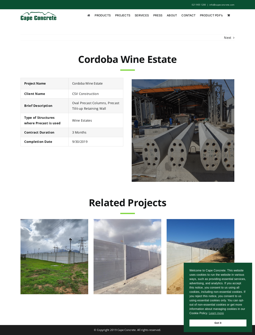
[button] (134, 131)
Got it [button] (217, 322)
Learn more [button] (216, 313)
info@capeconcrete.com (222, 4)
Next (227, 37)
